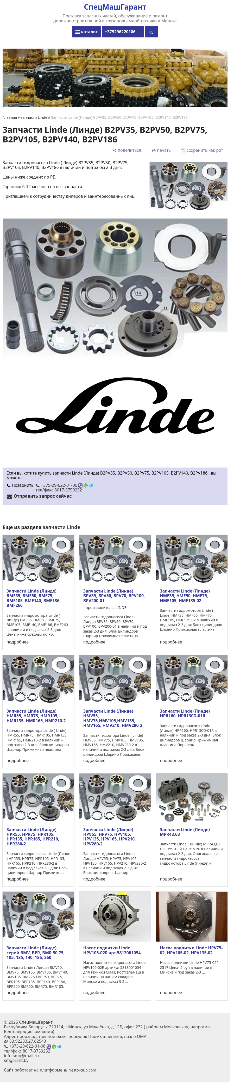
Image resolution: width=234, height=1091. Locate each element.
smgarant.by (16, 1060)
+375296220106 (123, 32)
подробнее (18, 642)
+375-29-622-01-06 (64, 485)
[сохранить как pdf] (202, 150)
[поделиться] (127, 150)
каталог (86, 32)
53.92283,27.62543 (27, 1041)
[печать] (161, 150)
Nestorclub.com (82, 1070)
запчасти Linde (34, 117)
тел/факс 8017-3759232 (59, 490)
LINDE (121, 607)
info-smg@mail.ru (21, 1056)
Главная (10, 117)
